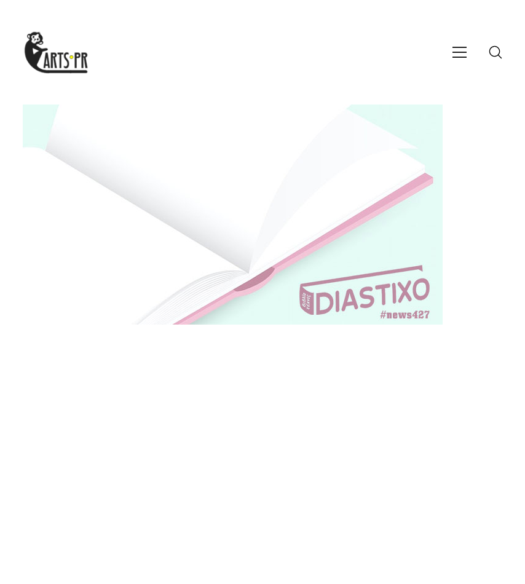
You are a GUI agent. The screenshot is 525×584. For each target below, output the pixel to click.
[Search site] (495, 52)
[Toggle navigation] (459, 52)
